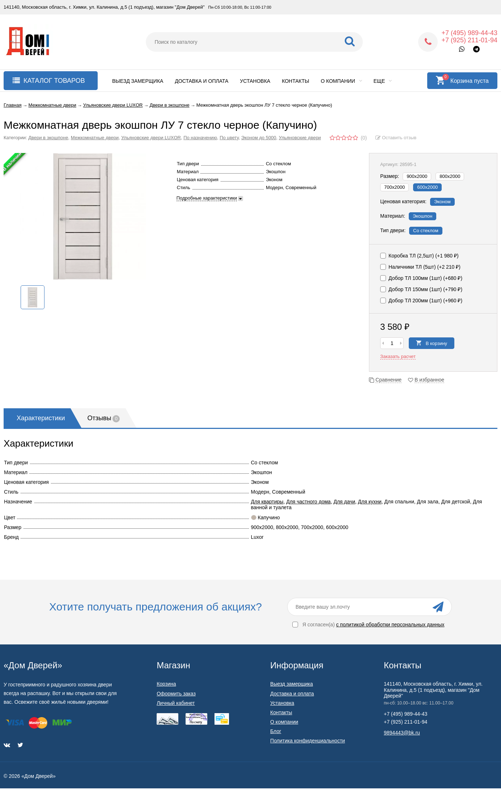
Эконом (442, 201)
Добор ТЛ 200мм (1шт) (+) (421, 300)
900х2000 (417, 176)
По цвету (229, 137)
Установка (255, 81)
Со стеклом (425, 230)
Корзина (166, 684)
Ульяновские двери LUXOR (151, 137)
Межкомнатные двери (95, 137)
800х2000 (450, 176)
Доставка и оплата (201, 81)
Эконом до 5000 (258, 137)
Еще (383, 81)
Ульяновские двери (300, 137)
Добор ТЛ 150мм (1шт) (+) (421, 289)
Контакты (295, 81)
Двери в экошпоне (48, 137)
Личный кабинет (176, 703)
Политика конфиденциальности (307, 741)
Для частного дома (308, 501)
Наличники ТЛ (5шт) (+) (420, 267)
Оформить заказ (176, 694)
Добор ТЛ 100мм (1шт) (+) (421, 278)
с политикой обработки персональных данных (390, 624)
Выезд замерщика (137, 81)
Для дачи (344, 501)
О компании (341, 81)
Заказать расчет (398, 356)
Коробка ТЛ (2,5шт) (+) (419, 256)
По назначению (200, 137)
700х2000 (394, 187)
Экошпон (422, 216)
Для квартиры (267, 501)
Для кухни (370, 501)
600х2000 (427, 187)
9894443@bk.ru (402, 733)
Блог (275, 731)
